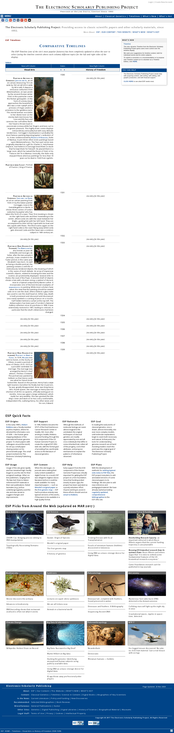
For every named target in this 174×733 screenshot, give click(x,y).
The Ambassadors (25, 248)
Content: (25, 694)
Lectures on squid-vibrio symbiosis (63, 599)
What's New (150, 16)
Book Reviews (63, 702)
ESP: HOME (5, 731)
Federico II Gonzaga (39, 137)
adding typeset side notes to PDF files (104, 471)
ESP (98, 32)
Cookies (60, 713)
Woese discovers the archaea (19, 599)
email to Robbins (70, 494)
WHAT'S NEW (139, 32)
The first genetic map (56, 549)
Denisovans (93, 654)
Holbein (25, 357)
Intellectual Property (76, 713)
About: (26, 691)
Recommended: (22, 702)
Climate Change (14, 622)
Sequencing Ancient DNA (99, 612)
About (99, 16)
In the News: (23, 698)
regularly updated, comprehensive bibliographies (100, 494)
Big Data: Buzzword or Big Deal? (61, 648)
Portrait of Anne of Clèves (21, 356)
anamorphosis (14, 287)
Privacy (50, 713)
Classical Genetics (116, 16)
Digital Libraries (69, 709)
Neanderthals (94, 648)
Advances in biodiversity (17, 604)
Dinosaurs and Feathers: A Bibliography (105, 606)
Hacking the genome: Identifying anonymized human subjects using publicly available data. (62, 661)
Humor (57, 706)
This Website (58, 691)
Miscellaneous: (22, 706)
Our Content (43, 691)
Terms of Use (38, 713)
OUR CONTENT (108, 32)
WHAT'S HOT (153, 32)
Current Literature (40, 698)
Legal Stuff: (24, 713)
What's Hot (165, 16)
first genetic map (45, 490)
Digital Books (89, 694)
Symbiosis (52, 573)
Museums (126, 709)
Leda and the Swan (24, 198)
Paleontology (94, 573)
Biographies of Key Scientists (111, 694)
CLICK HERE (129, 81)
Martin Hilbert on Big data (58, 654)
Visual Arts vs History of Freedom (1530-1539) (42, 731)
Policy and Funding (60, 698)
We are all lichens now (57, 604)
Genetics (36, 709)
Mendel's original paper (45, 487)
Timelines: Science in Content (66, 694)
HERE (135, 61)
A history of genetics (56, 554)
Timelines (135, 16)
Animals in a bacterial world (59, 609)
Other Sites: (24, 709)
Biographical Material (109, 709)
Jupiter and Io (21, 80)
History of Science (88, 709)
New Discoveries (80, 698)
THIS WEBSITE (124, 32)
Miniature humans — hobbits (101, 659)
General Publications (41, 706)
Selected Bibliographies (43, 702)
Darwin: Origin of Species (58, 538)
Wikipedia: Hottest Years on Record (22, 648)
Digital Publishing (51, 709)
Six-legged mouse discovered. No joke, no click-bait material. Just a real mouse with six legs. (147, 650)
